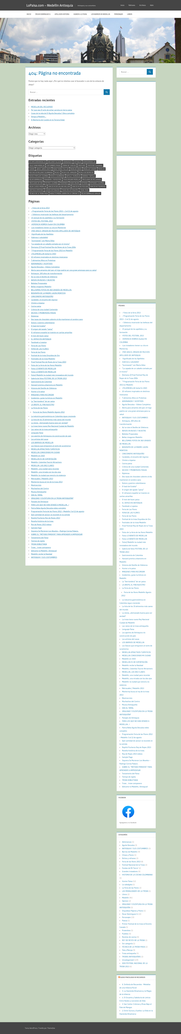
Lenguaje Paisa (37, 432)
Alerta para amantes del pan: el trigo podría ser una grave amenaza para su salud (63, 270)
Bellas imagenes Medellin (41, 286)
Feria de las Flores (38, 352)
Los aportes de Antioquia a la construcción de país (51, 436)
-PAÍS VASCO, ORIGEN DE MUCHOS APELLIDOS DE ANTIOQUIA (55, 231)
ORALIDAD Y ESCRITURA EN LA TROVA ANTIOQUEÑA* (52, 498)
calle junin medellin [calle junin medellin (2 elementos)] (37, 165)
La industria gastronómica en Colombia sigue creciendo (53, 416)
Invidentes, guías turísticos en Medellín (46, 398)
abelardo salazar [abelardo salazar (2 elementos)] (54, 162)
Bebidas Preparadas (39, 283)
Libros (129, 14)
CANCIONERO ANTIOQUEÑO (42, 296)
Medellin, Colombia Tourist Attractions (46, 462)
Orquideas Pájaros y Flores (132, 911)
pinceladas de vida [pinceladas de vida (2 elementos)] (36, 183)
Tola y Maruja (127, 950)
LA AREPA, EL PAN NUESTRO (42, 404)
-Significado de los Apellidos (42, 234)
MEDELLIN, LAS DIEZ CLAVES (42, 465)
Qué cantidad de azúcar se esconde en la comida (50, 514)
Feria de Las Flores (38, 345)
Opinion (125, 901)
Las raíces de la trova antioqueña (44, 429)
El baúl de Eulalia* (38, 326)
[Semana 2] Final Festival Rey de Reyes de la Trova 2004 (53, 247)
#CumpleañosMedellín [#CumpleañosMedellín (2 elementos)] (37, 162)
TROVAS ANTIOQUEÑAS (131, 956)
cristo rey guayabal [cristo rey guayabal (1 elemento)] (94, 165)
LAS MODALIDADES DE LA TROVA (135, 891)
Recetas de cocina (129, 937)
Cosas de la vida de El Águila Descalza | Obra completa (52, 113)
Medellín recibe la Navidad (41, 554)
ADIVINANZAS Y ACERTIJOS (42, 263)
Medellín (125, 897)
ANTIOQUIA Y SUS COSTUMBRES (44, 557)
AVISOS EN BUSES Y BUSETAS (43, 280)
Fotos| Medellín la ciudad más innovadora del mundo (52, 375)
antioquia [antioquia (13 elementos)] (77, 162)
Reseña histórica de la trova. (42, 521)
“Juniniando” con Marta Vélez (43, 240)
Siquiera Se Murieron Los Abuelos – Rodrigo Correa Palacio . (55, 531)
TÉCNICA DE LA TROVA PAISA (133, 947)
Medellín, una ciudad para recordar (45, 469)
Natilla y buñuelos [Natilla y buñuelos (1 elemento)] (73, 176)
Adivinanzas (127, 842)
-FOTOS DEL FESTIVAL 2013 (42, 221)
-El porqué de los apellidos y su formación (47, 217)
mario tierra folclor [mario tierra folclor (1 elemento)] (61, 169)
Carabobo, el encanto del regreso (44, 299)
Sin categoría (127, 943)
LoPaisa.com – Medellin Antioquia (52, 5)
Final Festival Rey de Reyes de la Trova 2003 (48, 362)
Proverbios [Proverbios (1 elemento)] (64, 183)
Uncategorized (128, 960)
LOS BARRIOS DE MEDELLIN (100, 14)
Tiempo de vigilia (38, 541)
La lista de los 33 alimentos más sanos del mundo (51, 419)
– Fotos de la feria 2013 (40, 208)
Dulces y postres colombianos (43, 322)
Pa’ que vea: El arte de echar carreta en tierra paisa (51, 110)
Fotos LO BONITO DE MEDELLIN (43, 368)
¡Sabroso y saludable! (39, 237)
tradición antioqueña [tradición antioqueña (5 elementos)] (70, 190)
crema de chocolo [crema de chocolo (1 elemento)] (69, 165)
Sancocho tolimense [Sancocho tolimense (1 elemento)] (98, 186)
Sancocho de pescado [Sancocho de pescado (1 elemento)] (80, 186)
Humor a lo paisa (80, 14)
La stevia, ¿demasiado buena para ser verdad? (49, 423)
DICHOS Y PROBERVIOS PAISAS (43, 313)
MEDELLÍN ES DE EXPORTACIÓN (44, 459)
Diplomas (35, 316)
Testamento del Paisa (39, 537)
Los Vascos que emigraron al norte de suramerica (51, 446)
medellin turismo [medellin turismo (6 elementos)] (89, 169)
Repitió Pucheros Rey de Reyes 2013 (45, 518)
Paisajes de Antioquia (39, 501)
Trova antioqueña (129, 953)
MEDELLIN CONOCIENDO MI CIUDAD (45, 452)
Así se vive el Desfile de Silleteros (44, 277)
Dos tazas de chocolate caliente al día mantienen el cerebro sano (57, 319)
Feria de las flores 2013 (131, 861)
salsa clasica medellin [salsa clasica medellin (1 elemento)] (37, 186)
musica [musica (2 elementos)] (57, 172)
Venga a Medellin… (38, 116)
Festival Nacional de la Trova (133, 865)
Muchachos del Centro (40, 488)
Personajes (118, 14)
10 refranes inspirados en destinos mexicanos (49, 257)
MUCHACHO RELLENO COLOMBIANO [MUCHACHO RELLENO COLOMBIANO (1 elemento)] (41, 172)
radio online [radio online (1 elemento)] (74, 183)
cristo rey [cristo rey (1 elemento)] (82, 165)
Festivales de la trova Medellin (43, 358)
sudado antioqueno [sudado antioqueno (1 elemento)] (52, 190)
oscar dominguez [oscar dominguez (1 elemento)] (35, 179)
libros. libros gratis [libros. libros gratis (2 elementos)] (43, 169)
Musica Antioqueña (38, 491)
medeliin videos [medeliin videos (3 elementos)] (76, 169)
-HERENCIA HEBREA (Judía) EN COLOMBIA (48, 224)
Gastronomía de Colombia (41, 381)
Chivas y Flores (128, 855)
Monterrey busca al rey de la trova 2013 (46, 482)
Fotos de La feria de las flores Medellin (46, 365)
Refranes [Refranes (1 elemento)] (84, 183)
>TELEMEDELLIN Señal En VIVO (43, 254)
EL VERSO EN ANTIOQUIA (41, 339)
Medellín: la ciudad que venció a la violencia (48, 475)
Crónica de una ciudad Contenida (44, 309)
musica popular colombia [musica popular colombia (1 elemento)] (38, 176)
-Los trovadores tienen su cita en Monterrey (48, 227)
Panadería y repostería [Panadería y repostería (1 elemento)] (52, 179)
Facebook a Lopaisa (39, 342)
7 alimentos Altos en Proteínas (43, 260)
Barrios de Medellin (129, 852)
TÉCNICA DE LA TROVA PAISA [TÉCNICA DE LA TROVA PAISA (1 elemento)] (38, 193)
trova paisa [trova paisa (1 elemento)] (84, 190)
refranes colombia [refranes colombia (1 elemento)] (97, 183)
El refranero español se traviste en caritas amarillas (51, 332)
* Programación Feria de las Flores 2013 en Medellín (52, 250)
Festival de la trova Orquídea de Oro (45, 355)
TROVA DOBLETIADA (39, 544)
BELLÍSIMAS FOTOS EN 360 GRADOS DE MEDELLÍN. (51, 290)
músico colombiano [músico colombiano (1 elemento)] (57, 176)
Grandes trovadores (130, 871)
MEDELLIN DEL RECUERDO (42, 106)
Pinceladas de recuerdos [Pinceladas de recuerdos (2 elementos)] (91, 179)
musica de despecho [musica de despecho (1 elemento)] (86, 172)
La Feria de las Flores (39, 408)
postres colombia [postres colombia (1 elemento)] (51, 183)
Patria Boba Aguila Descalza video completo (48, 508)
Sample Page (36, 528)
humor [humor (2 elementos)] (31, 169)
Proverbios (126, 930)
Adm (152, 5)
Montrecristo (36, 485)
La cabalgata (127, 884)
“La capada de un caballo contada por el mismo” (50, 244)
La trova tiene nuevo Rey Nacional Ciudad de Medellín (52, 426)
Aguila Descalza (128, 845)
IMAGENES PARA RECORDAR (42, 395)
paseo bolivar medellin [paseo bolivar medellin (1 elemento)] (71, 179)
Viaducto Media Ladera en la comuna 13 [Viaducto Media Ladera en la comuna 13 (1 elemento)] (64, 193)
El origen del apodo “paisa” (42, 329)
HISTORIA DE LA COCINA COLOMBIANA (137, 874)
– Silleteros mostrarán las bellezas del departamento (52, 214)
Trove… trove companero (41, 547)
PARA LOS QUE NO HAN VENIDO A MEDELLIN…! (50, 505)
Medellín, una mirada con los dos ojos (46, 472)
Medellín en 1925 (38, 455)
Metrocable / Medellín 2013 (42, 478)
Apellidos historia (62, 14)
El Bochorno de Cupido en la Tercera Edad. (48, 120)
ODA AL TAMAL (37, 495)
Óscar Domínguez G (42, 14)
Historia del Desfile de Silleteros (44, 388)
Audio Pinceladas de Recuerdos (132, 977)
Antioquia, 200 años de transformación (46, 273)
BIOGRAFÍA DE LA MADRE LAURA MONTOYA (48, 293)
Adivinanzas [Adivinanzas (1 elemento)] (67, 162)
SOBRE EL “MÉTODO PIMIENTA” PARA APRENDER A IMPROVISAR (57, 534)
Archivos (142, 5)
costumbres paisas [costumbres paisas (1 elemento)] (53, 165)
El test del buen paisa (39, 336)
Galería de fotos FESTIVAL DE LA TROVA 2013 (49, 378)
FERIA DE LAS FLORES (40, 349)
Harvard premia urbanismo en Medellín (47, 385)
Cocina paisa (36, 306)
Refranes (132, 5)
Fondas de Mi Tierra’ (130, 868)
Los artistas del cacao (39, 439)
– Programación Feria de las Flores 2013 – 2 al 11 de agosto (54, 211)
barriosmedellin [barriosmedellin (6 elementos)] (89, 162)
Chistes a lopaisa (37, 303)
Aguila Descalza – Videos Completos (45, 267)
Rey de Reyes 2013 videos (41, 524)
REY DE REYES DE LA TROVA (133, 940)
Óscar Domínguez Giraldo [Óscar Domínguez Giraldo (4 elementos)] (90, 193)
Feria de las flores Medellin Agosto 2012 (49, 412)
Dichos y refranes (129, 858)
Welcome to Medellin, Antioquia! (44, 550)
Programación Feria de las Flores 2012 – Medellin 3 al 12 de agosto (57, 511)
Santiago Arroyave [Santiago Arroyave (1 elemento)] (36, 190)
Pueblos (125, 933)
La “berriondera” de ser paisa (43, 401)
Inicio (122, 5)
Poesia (124, 920)
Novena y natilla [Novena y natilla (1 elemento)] (88, 176)
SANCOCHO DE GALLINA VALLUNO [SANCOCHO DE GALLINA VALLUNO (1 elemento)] (59, 186)
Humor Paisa (127, 881)
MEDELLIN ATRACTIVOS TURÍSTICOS (45, 449)
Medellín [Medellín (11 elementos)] (101, 169)
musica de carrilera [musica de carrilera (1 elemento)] (69, 172)
